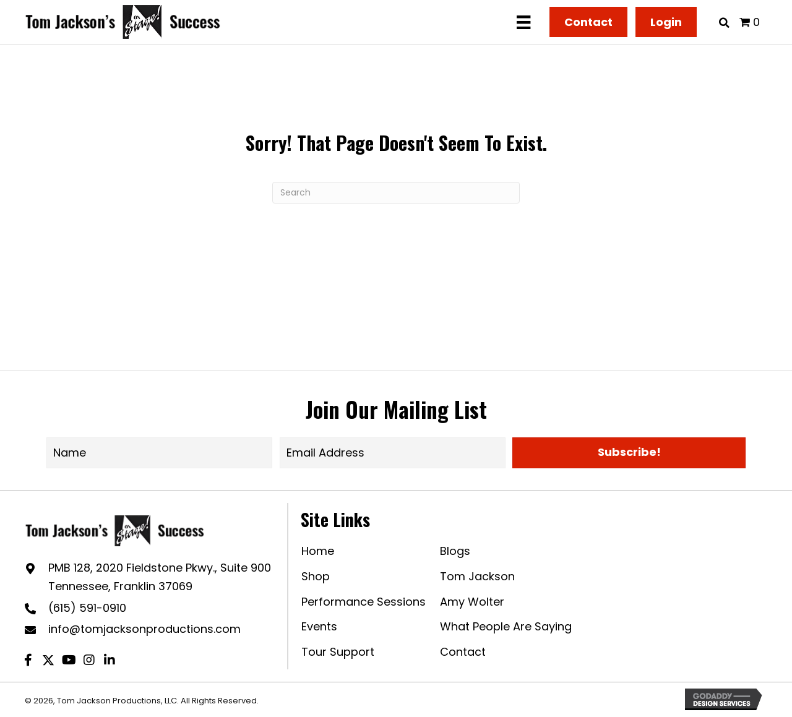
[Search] (396, 193)
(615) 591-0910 (87, 608)
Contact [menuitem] (463, 651)
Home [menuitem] (317, 551)
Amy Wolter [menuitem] (472, 601)
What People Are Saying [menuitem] (506, 626)
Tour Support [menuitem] (337, 651)
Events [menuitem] (319, 626)
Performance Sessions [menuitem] (363, 601)
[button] (629, 452)
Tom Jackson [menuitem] (477, 576)
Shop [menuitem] (315, 576)
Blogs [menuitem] (455, 551)
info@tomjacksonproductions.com (144, 629)
